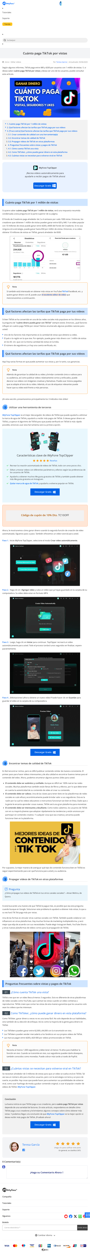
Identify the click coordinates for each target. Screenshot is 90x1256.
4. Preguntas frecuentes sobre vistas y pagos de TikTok (32, 145)
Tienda (7, 24)
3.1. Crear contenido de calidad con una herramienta (33, 134)
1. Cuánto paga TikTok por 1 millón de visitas (27, 124)
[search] (45, 40)
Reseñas (53, 460)
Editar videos (16, 62)
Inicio (7, 62)
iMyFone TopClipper (11, 415)
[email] (39, 1227)
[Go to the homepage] (9, 3)
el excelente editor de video (53, 294)
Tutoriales (6, 12)
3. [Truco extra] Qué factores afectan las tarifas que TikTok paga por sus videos (42, 131)
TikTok (64, 291)
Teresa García (62, 62)
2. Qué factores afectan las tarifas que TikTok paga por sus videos (36, 127)
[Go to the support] (87, 1215)
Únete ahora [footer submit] (82, 1227)
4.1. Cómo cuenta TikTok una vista (23, 148)
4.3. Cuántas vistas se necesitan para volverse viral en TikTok (35, 155)
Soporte (5, 18)
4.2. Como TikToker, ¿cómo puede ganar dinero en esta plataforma (37, 152)
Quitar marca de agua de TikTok (24, 483)
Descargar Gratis (45, 185)
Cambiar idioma (45, 1235)
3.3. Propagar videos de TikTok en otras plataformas (31, 141)
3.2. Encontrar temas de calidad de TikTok (26, 138)
